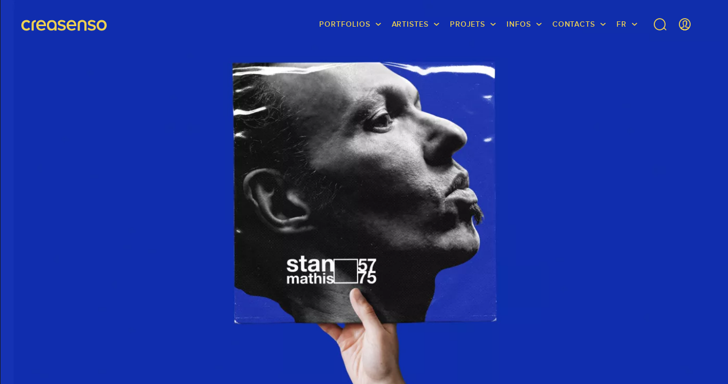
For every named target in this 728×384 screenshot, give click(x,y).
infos (519, 24)
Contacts (573, 24)
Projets (467, 24)
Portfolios (344, 24)
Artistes (410, 24)
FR (621, 24)
